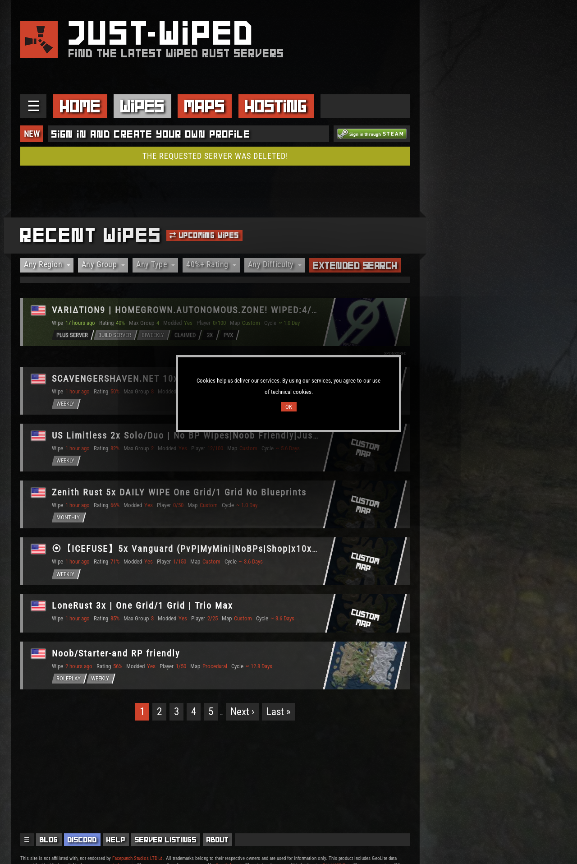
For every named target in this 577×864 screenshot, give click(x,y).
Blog (49, 839)
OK (288, 406)
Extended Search (355, 265)
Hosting (276, 106)
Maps (204, 106)
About (217, 839)
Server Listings (166, 839)
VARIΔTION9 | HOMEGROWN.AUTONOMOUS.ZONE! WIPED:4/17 (188, 310)
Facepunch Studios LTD (137, 858)
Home (80, 106)
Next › (242, 713)
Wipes (142, 106)
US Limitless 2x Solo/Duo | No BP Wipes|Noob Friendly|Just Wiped (200, 435)
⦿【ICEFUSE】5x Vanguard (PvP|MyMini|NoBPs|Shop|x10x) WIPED (200, 549)
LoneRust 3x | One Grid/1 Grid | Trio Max (143, 606)
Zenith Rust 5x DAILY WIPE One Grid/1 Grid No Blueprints (180, 492)
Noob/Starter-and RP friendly (117, 654)
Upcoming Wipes (204, 235)
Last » (278, 713)
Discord (82, 839)
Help (115, 839)
